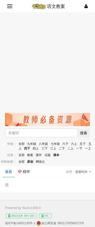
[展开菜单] (10, 6)
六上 (74, 144)
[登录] (86, 6)
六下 (65, 144)
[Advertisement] (47, 62)
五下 (83, 144)
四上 (36, 148)
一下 (79, 148)
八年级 (43, 144)
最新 (8, 172)
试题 (48, 155)
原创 (30, 161)
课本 (56, 155)
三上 (53, 148)
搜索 (83, 133)
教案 (30, 155)
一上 (88, 148)
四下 (27, 148)
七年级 (55, 144)
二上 (70, 148)
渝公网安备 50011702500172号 (62, 223)
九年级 (31, 144)
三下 (45, 148)
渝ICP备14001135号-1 (20, 223)
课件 (39, 155)
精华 (24, 172)
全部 (21, 144)
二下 (62, 148)
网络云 (40, 161)
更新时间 (81, 172)
